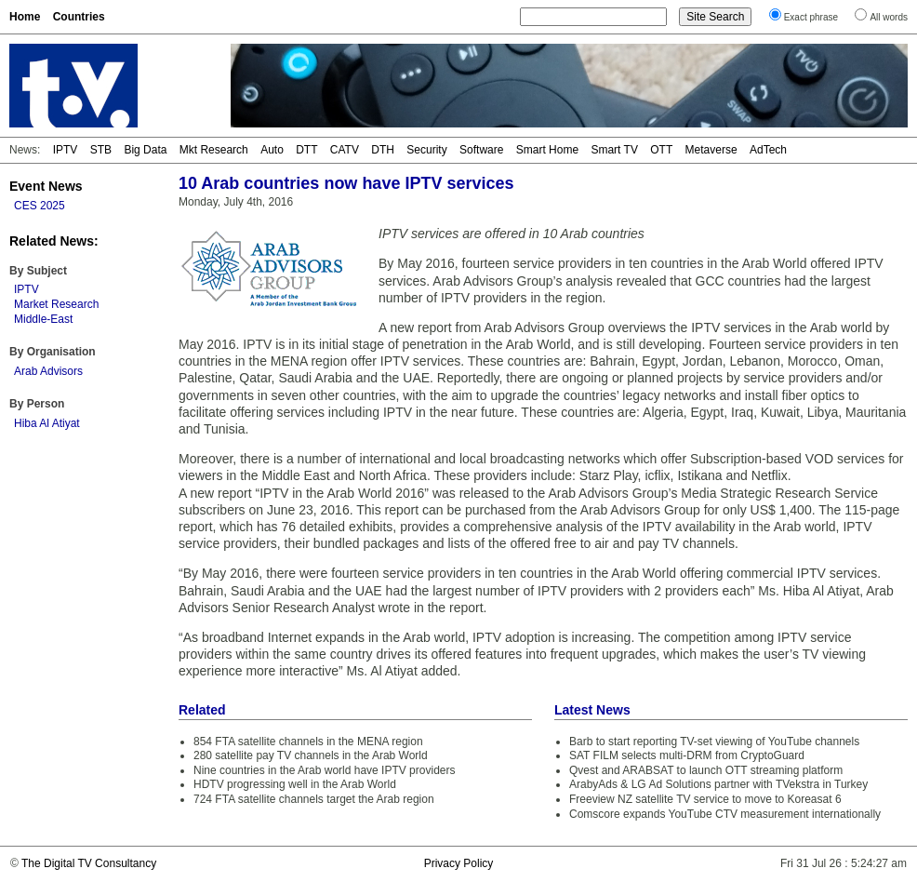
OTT (661, 149)
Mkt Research (213, 149)
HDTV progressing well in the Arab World (294, 784)
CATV (344, 149)
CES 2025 (39, 205)
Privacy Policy (459, 863)
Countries (79, 16)
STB (101, 149)
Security (426, 149)
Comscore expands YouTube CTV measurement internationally (725, 814)
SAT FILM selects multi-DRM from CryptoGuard (686, 755)
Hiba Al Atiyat (47, 423)
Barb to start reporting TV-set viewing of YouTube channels (714, 741)
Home (24, 16)
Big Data (145, 149)
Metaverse (711, 149)
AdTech (768, 149)
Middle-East (43, 319)
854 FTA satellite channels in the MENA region (308, 741)
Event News (46, 186)
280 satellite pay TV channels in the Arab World (310, 755)
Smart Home (547, 149)
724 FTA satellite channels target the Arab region (313, 799)
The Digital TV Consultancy (88, 863)
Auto (272, 149)
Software (481, 149)
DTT (306, 149)
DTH (382, 149)
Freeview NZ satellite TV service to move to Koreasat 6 (705, 799)
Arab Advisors (48, 371)
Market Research (56, 304)
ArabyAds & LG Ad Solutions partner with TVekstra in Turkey (718, 784)
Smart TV (614, 149)
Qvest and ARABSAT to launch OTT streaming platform (706, 770)
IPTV (65, 149)
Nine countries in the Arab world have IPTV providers (324, 770)
